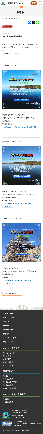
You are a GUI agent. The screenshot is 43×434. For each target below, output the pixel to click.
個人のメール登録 (8, 365)
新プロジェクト (17, 18)
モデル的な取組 (8, 379)
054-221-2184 (19, 417)
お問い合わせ (8, 329)
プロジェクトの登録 (9, 388)
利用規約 (6, 333)
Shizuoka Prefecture (14, 430)
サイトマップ (8, 342)
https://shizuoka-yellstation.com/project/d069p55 (19, 127)
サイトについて (8, 317)
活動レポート (7, 356)
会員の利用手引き (8, 359)
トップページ (5, 18)
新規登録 (34, 3)
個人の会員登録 (8, 362)
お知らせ (11, 18)
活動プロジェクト (8, 353)
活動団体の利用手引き (10, 382)
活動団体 (6, 376)
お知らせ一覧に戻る (11, 294)
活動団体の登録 (8, 385)
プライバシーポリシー (11, 338)
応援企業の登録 (8, 402)
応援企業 (6, 399)
